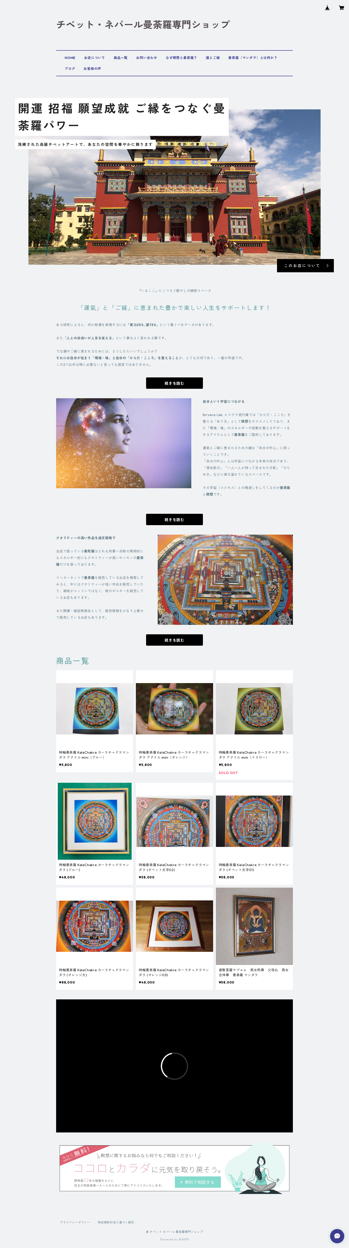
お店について (94, 58)
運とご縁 (213, 58)
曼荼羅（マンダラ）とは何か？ (252, 58)
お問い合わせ (146, 58)
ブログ (70, 69)
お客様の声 (92, 69)
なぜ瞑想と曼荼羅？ (181, 58)
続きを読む (174, 383)
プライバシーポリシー (75, 1222)
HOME (70, 58)
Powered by (174, 1239)
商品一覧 (121, 58)
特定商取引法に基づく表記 (116, 1222)
